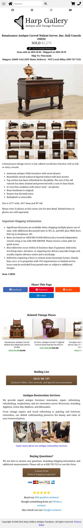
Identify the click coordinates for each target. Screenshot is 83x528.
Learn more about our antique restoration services (41, 445)
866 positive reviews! (47, 497)
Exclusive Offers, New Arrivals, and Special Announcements (41, 380)
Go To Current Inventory (41, 48)
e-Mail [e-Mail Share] (41, 295)
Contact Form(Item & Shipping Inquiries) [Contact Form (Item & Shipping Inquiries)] (41, 473)
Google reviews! (52, 510)
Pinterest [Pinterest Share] (41, 289)
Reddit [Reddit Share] (67, 289)
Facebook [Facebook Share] (15, 289)
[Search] (28, 3)
